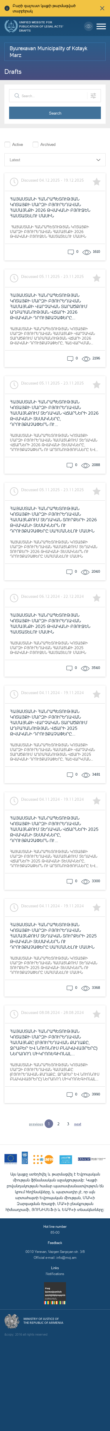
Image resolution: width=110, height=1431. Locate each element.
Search (55, 112)
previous (36, 1123)
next (77, 1123)
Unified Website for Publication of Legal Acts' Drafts (41, 26)
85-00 (55, 1232)
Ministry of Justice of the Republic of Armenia (43, 1321)
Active (17, 144)
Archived (47, 144)
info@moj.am (66, 1257)
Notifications (55, 1274)
